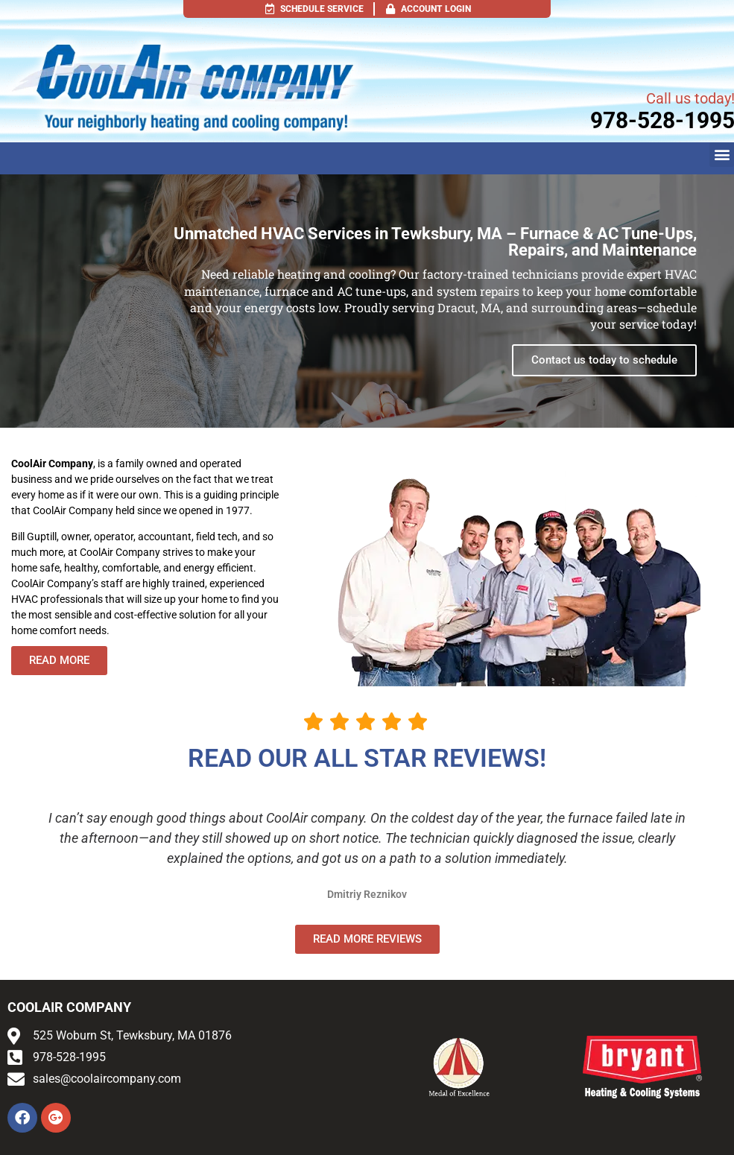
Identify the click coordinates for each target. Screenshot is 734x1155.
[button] (721, 154)
